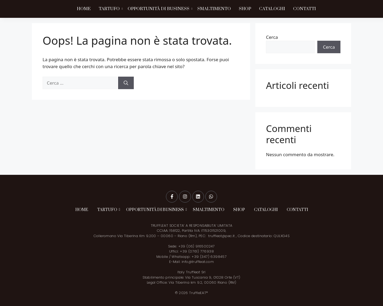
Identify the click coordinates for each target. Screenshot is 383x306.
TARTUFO (110, 8)
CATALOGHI (272, 8)
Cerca (272, 37)
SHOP (245, 8)
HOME (84, 8)
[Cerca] (126, 83)
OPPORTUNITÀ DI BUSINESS (159, 8)
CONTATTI (304, 8)
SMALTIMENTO (214, 8)
